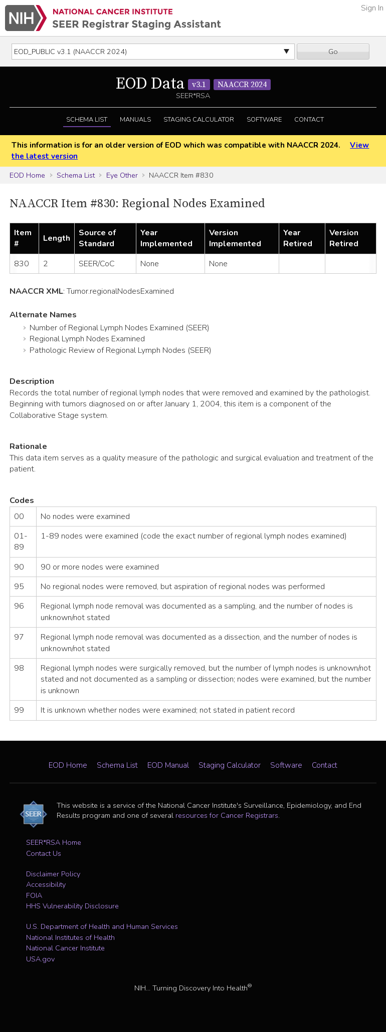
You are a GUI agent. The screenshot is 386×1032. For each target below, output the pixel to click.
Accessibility (46, 884)
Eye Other (122, 175)
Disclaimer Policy (53, 874)
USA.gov (40, 959)
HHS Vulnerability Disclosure (72, 906)
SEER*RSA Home (53, 842)
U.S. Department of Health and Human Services (102, 926)
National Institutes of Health (70, 937)
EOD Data (193, 84)
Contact (309, 119)
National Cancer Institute (65, 948)
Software (264, 119)
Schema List (86, 119)
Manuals (135, 119)
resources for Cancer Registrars (226, 815)
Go (333, 52)
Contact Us (43, 853)
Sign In (372, 8)
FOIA (34, 895)
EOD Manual (168, 765)
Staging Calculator (198, 119)
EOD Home (27, 175)
